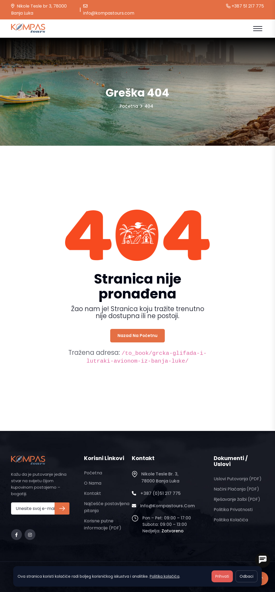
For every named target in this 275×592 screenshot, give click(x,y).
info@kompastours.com (108, 10)
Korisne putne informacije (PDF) (102, 524)
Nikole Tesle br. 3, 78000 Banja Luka (155, 478)
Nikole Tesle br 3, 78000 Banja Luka (39, 9)
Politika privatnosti (233, 509)
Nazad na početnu (137, 335)
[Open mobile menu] (257, 28)
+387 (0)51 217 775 (156, 493)
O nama (92, 483)
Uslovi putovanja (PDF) (237, 479)
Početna (129, 106)
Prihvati (222, 576)
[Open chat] (262, 560)
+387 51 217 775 (245, 6)
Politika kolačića (231, 520)
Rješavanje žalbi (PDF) (237, 499)
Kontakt (92, 493)
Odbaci (246, 576)
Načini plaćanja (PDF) (236, 489)
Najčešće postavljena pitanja (106, 507)
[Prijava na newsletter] (62, 508)
